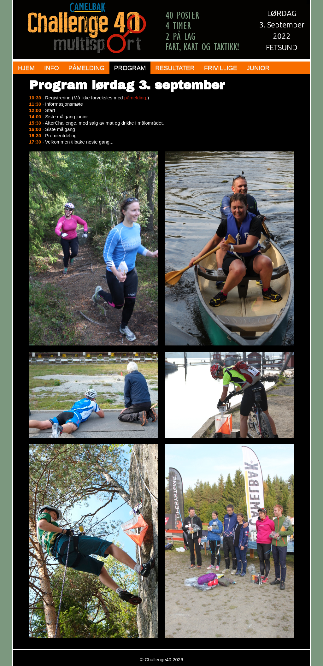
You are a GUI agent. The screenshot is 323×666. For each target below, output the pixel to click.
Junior (258, 67)
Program (130, 67)
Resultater (175, 67)
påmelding (135, 97)
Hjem (26, 67)
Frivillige (220, 67)
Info (51, 67)
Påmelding (86, 67)
